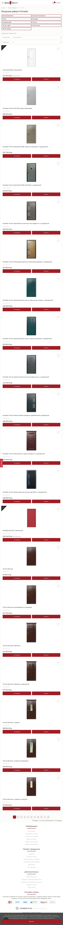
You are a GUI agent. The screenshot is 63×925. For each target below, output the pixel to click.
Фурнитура (31, 864)
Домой (3, 7)
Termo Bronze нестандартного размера (17, 607)
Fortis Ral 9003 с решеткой (12, 70)
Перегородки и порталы (31, 859)
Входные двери (12, 7)
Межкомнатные (32, 856)
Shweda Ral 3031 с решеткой (13, 530)
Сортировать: (6, 37)
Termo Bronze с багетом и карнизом (16, 684)
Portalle (22, 7)
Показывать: (5, 42)
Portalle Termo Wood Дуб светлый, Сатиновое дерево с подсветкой (27, 262)
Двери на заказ (31, 839)
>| (48, 817)
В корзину (17, 79)
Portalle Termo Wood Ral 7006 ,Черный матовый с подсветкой (25, 147)
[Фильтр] (1, 463)
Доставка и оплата (31, 834)
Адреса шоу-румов (31, 842)
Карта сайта (31, 887)
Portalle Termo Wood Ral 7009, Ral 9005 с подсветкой (22, 185)
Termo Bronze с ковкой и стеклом (15, 799)
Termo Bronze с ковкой (11, 722)
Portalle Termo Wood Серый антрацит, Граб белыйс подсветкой (26, 415)
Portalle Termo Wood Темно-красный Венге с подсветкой (24, 454)
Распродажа (32, 867)
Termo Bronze (8, 569)
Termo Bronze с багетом (11, 645)
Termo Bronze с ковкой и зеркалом (15, 761)
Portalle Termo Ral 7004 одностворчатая (17, 108)
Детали (46, 79)
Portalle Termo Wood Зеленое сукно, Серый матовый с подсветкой (27, 338)
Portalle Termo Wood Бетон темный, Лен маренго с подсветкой (26, 223)
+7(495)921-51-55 (24, 908)
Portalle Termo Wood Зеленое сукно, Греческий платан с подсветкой (28, 300)
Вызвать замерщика (31, 844)
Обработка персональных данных (31, 882)
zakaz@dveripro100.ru (39, 908)
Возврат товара (31, 885)
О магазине (31, 831)
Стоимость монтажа (31, 836)
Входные (31, 854)
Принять (31, 921)
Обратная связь (32, 877)
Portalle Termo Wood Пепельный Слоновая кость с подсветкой (26, 377)
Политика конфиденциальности (31, 879)
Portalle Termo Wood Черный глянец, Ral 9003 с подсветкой (25, 492)
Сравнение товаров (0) (8, 33)
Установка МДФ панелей (31, 862)
